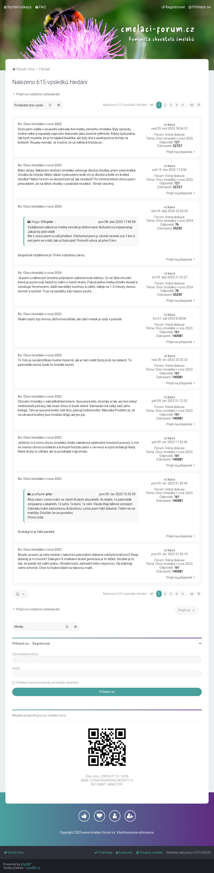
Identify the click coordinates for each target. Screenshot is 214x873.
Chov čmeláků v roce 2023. (174, 328)
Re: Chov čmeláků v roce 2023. (40, 314)
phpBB (25, 864)
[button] (151, 105)
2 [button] (165, 105)
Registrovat (41, 643)
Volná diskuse (175, 134)
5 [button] (182, 105)
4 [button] (176, 105)
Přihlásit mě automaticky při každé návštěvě (47, 682)
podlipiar (38, 494)
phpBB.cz (33, 868)
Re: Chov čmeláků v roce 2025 (40, 124)
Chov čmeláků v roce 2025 (174, 138)
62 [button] (191, 105)
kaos (171, 124)
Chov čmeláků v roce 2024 (174, 220)
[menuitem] (40, 7)
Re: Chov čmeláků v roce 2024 (40, 206)
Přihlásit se (20, 643)
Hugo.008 (39, 222)
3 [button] (171, 105)
